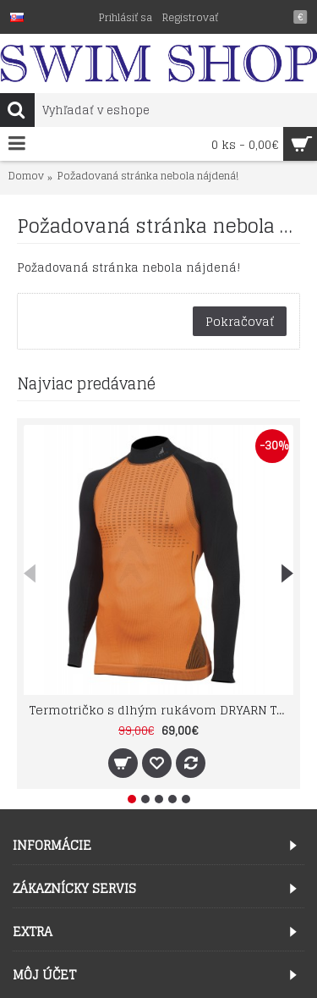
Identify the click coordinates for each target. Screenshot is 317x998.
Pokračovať (239, 321)
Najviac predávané (86, 383)
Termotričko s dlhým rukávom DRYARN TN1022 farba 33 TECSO (161, 709)
